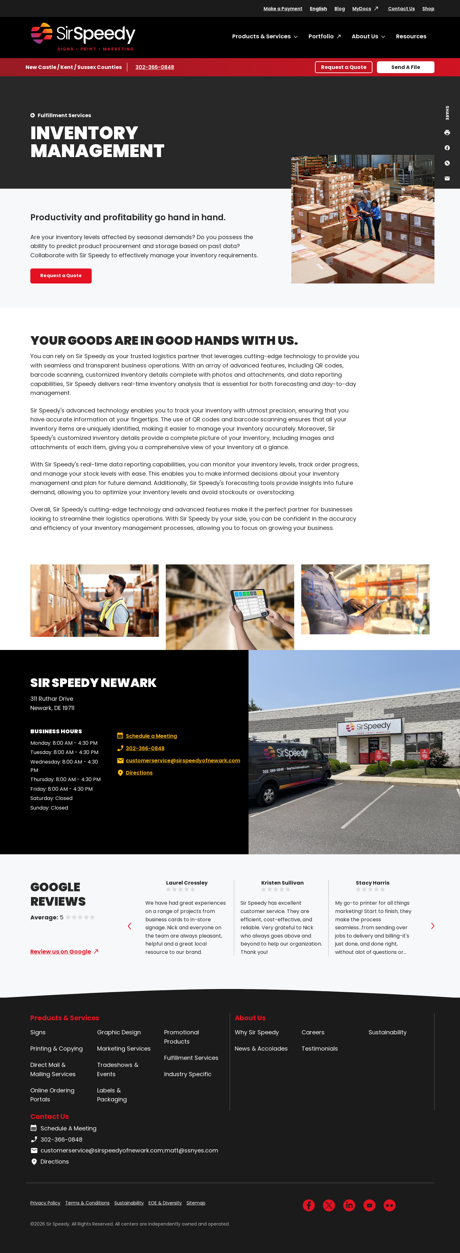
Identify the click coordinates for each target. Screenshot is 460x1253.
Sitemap (196, 1203)
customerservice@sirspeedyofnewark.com (178, 761)
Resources (411, 36)
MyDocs (361, 8)
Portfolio (321, 36)
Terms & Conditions (87, 1203)
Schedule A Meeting (63, 1128)
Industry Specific (187, 1074)
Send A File (405, 67)
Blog (339, 8)
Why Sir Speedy (257, 1032)
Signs (38, 1032)
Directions (134, 773)
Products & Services (261, 36)
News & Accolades (261, 1049)
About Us (365, 36)
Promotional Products (181, 1036)
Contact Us (401, 8)
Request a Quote (343, 67)
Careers (313, 1032)
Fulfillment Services (64, 115)
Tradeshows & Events (117, 1069)
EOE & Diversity (165, 1203)
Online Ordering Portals (52, 1095)
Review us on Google (60, 951)
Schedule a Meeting (147, 736)
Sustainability (388, 1032)
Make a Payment (283, 8)
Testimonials (320, 1049)
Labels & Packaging (112, 1095)
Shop (428, 8)
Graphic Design (119, 1032)
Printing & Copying (56, 1049)
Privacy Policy (45, 1203)
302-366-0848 (154, 67)
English (318, 8)
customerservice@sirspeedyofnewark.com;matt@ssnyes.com (124, 1150)
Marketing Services (124, 1049)
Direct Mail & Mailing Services (53, 1069)
